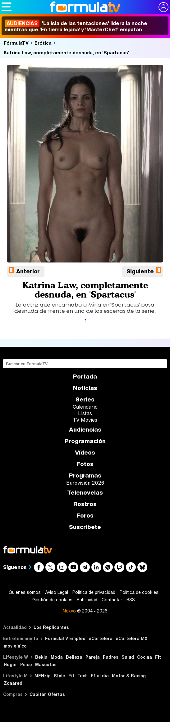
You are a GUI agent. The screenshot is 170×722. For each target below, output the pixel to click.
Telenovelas (85, 492)
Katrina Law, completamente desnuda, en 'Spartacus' (66, 52)
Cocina (144, 657)
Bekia (41, 657)
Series (85, 399)
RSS (130, 600)
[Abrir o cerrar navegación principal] (6, 6)
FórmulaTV (16, 42)
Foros (85, 515)
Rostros (85, 504)
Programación (85, 441)
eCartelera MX (132, 638)
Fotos (85, 464)
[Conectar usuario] (163, 7)
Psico (26, 664)
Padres (110, 657)
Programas (85, 475)
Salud (128, 657)
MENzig (42, 675)
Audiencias (85, 429)
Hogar (10, 664)
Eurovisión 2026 (85, 483)
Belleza (74, 657)
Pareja (92, 657)
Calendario (85, 406)
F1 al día (100, 675)
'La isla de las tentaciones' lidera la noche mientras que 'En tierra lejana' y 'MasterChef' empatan (76, 26)
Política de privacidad (93, 592)
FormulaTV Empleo (65, 638)
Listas (85, 413)
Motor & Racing (129, 675)
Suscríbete (85, 527)
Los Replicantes (51, 627)
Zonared (13, 683)
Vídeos (85, 452)
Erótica (43, 42)
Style (59, 675)
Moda (57, 657)
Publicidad (87, 600)
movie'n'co (15, 646)
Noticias (85, 388)
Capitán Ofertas (47, 694)
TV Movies (85, 420)
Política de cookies (139, 592)
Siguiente (140, 271)
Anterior (28, 271)
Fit (158, 657)
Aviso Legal (56, 592)
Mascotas (46, 664)
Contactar (112, 600)
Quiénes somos (25, 592)
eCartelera (101, 638)
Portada (85, 376)
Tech (82, 675)
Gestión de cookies (52, 600)
